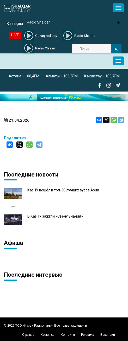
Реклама (87, 335)
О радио (28, 335)
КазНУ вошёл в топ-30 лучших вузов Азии (63, 190)
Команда (47, 335)
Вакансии (107, 335)
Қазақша (15, 23)
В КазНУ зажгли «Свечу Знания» (55, 216)
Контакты (68, 335)
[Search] (91, 48)
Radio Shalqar (38, 22)
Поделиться (15, 138)
